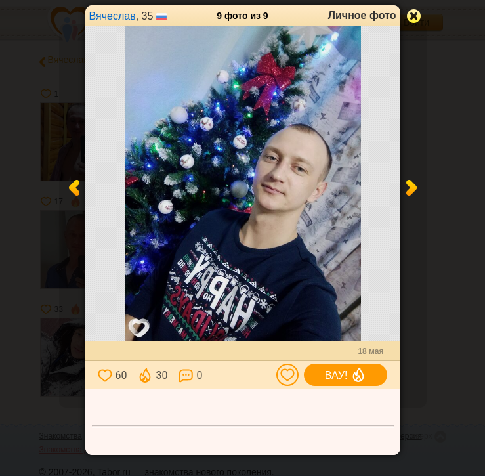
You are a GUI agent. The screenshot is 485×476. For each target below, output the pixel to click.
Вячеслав (112, 16)
